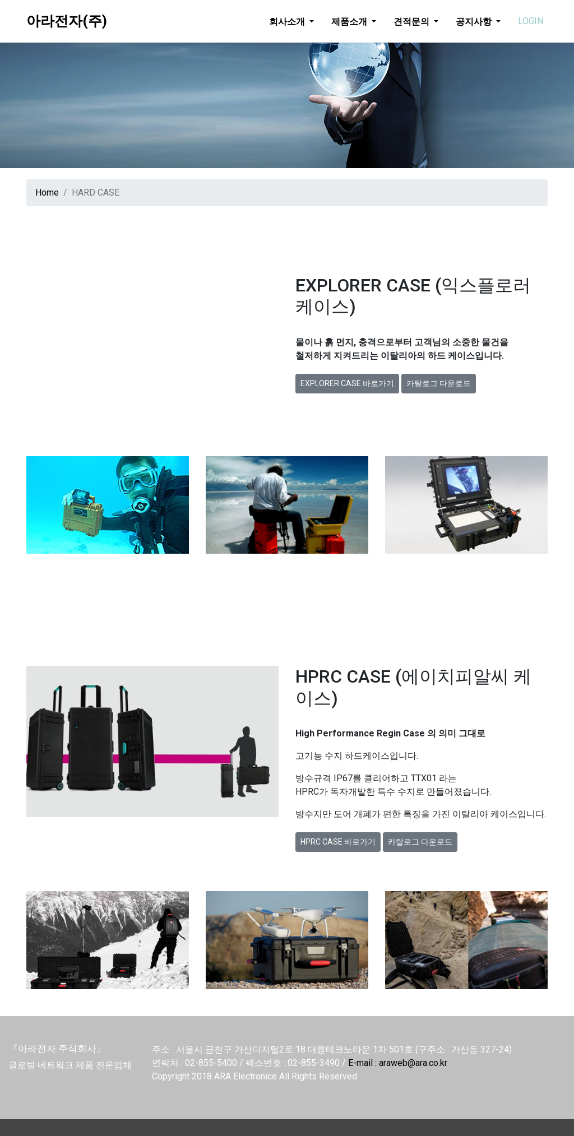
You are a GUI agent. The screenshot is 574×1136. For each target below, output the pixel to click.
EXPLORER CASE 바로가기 (347, 383)
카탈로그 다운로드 (438, 383)
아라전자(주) (66, 21)
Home (47, 192)
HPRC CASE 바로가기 (338, 841)
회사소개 (288, 21)
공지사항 (475, 21)
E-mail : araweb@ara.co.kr (397, 1063)
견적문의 (413, 21)
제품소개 (350, 21)
